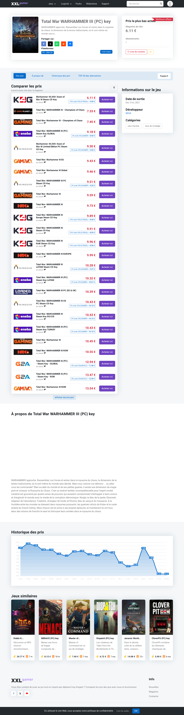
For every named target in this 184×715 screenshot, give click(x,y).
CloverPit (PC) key (161, 638)
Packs (79, 3)
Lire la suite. (123, 711)
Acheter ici (107, 99)
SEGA (128, 113)
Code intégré (106, 52)
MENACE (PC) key (50, 638)
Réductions (91, 3)
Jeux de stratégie (152, 126)
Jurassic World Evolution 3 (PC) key (132, 638)
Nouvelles (154, 687)
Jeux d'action (133, 126)
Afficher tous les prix (64, 397)
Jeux (51, 3)
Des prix (20, 76)
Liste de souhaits (136, 52)
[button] (170, 4)
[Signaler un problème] (151, 51)
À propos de (37, 76)
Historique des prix (61, 76)
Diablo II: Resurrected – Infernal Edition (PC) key (21, 638)
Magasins (153, 691)
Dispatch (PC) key (105, 638)
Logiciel (66, 3)
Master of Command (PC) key (78, 638)
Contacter (153, 696)
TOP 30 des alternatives (89, 76)
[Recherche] (145, 4)
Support (105, 3)
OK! (136, 711)
